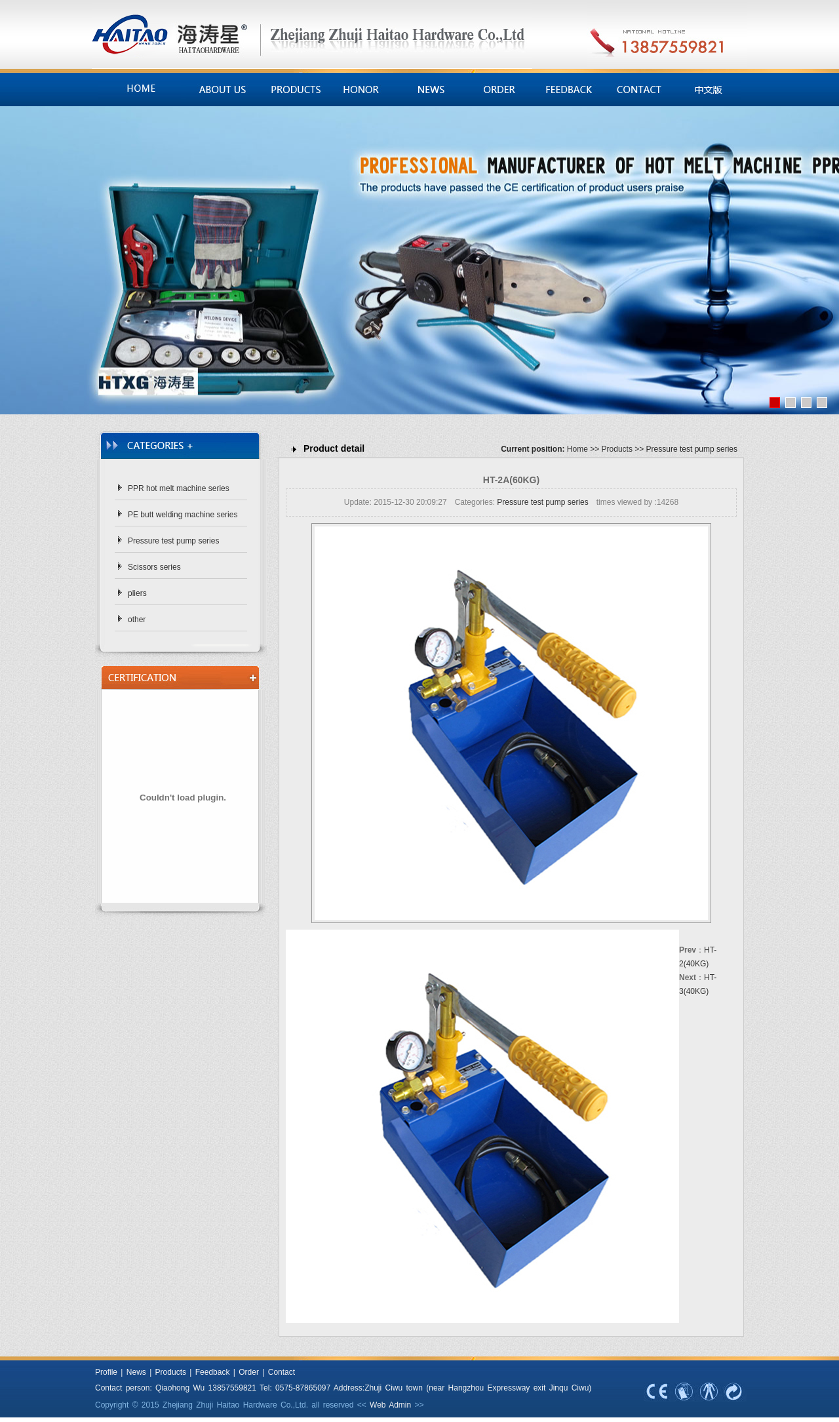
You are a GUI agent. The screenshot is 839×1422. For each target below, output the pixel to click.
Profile (106, 1372)
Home (577, 449)
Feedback (212, 1372)
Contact (281, 1372)
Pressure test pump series (173, 540)
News (134, 1372)
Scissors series (154, 567)
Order (249, 1372)
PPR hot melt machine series (178, 488)
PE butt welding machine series (182, 514)
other (137, 619)
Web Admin (390, 1405)
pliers (137, 593)
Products (617, 449)
